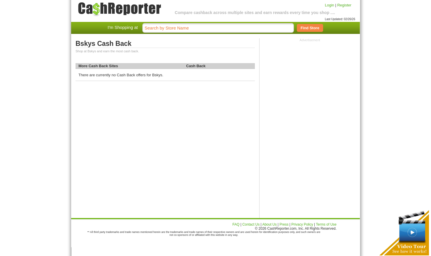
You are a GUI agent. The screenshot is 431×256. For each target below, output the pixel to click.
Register (344, 5)
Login (329, 5)
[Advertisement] (310, 78)
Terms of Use (326, 224)
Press (284, 224)
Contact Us (251, 224)
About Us (269, 224)
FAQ (235, 224)
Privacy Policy (302, 224)
